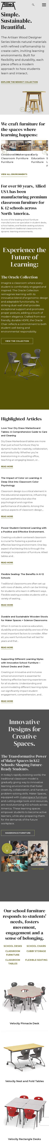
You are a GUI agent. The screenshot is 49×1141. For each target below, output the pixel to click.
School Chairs (36, 946)
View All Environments (14, 174)
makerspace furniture (33, 797)
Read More (7, 466)
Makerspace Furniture (17, 833)
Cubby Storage (36, 951)
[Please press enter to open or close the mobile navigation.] (44, 4)
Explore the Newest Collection (19, 82)
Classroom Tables (12, 962)
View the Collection (17, 341)
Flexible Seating (36, 960)
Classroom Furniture (12, 953)
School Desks (13, 946)
